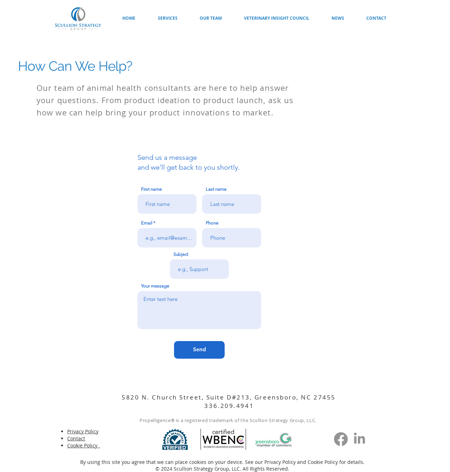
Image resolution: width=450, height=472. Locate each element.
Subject (180, 254)
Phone (212, 223)
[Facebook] (341, 439)
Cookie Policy (323, 462)
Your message (155, 286)
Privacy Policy (280, 462)
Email (146, 223)
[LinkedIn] (359, 439)
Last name (216, 189)
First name (151, 189)
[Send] (199, 350)
